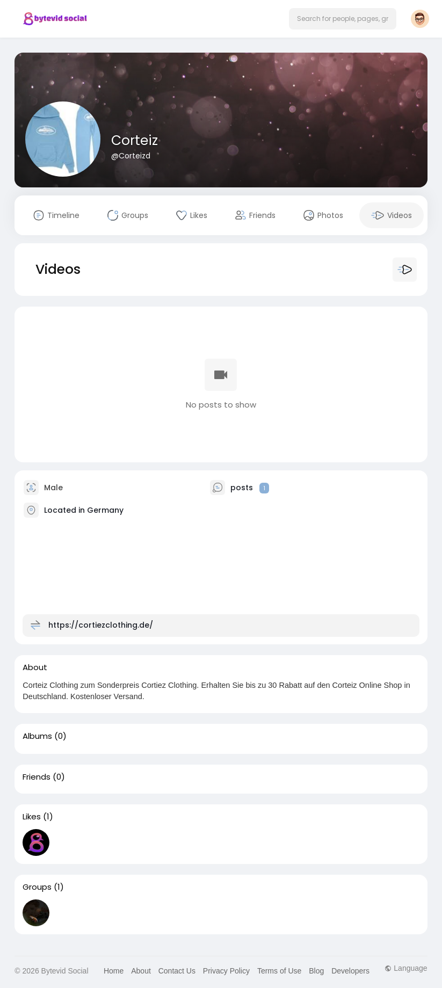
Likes (32, 816)
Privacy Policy (226, 971)
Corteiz (134, 140)
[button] (342, 19)
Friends (36, 777)
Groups (37, 887)
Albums (37, 736)
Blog (316, 971)
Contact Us (176, 971)
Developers (350, 971)
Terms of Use (279, 971)
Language (406, 968)
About (141, 971)
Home (114, 971)
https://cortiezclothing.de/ (100, 625)
